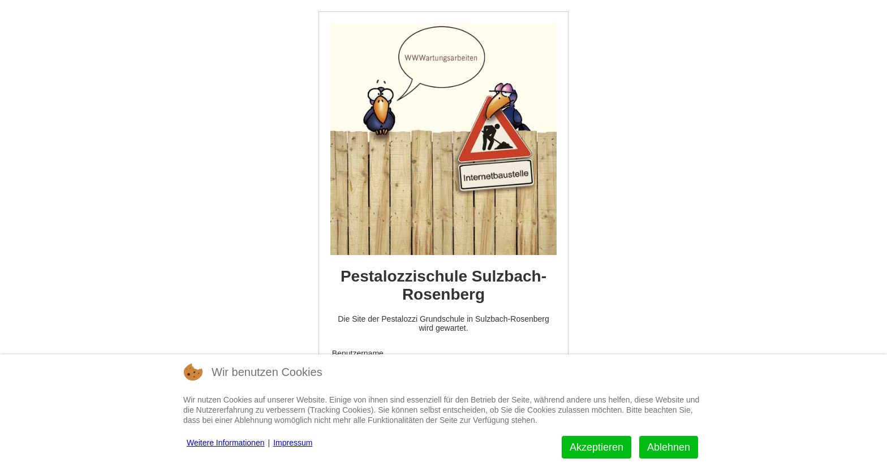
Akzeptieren (596, 447)
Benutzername (358, 353)
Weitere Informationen (225, 442)
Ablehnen (668, 447)
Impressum (292, 442)
